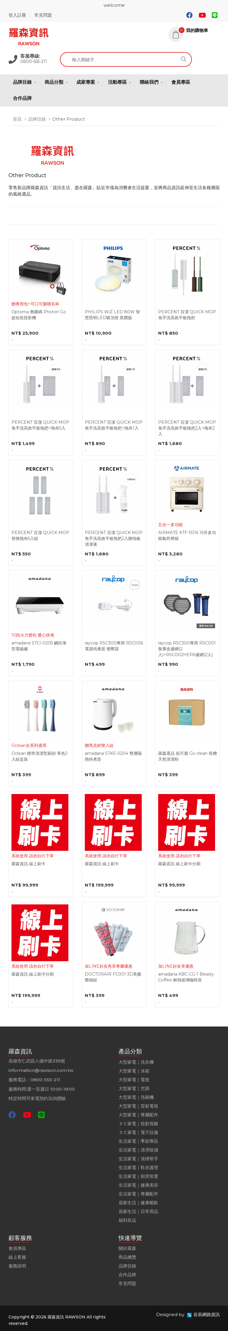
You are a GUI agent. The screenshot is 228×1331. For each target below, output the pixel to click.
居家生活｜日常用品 (138, 1211)
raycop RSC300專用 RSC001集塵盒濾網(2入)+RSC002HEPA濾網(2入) (187, 648)
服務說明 (17, 1266)
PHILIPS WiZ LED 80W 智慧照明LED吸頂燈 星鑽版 (112, 314)
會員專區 (180, 82)
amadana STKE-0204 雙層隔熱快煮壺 (113, 756)
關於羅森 (127, 1248)
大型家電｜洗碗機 (136, 1097)
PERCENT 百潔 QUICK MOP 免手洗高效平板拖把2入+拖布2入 (187, 428)
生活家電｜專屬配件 (138, 1194)
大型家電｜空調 (134, 1088)
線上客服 (17, 1257)
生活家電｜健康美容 (138, 1185)
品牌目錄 (22, 82)
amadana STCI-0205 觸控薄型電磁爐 (38, 645)
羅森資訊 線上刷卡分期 (179, 863)
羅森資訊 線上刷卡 (28, 863)
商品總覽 (127, 1257)
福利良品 (127, 1220)
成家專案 (85, 82)
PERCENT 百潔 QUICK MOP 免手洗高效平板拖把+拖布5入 (40, 425)
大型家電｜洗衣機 (136, 1062)
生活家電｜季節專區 (138, 1141)
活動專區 (117, 82)
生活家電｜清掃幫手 (138, 1158)
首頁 (17, 119)
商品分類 (54, 82)
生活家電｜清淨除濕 (138, 1150)
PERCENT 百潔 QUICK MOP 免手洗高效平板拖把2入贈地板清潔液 (114, 538)
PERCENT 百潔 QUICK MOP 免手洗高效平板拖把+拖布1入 (114, 425)
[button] (194, 30)
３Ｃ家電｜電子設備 (138, 1132)
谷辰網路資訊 (206, 1314)
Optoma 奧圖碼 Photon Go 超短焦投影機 (38, 314)
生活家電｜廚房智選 (138, 1176)
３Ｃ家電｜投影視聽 (138, 1123)
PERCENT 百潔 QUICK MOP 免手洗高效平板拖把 (187, 314)
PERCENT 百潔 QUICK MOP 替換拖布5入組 (40, 535)
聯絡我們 (149, 82)
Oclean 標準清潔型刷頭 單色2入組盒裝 (39, 756)
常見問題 (43, 15)
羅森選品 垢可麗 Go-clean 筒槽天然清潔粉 (187, 756)
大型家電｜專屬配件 (138, 1115)
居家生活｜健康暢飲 (138, 1202)
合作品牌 (22, 98)
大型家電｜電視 (134, 1079)
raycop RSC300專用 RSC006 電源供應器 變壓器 (114, 645)
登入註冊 (17, 15)
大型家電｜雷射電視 (138, 1106)
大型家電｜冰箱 (134, 1071)
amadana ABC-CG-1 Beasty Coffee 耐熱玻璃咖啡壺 (186, 977)
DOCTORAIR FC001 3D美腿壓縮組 (113, 977)
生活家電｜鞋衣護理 (138, 1167)
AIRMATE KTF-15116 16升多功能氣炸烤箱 (187, 535)
